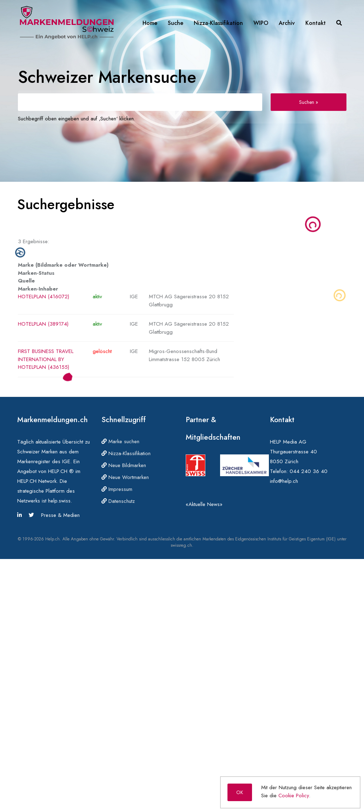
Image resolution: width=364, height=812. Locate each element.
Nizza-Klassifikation (218, 23)
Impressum (116, 489)
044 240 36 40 (308, 471)
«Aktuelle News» (204, 504)
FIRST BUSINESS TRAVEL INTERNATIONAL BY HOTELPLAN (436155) (45, 359)
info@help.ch (284, 481)
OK (239, 792)
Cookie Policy (293, 795)
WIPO (260, 23)
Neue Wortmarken (125, 477)
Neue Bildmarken (123, 465)
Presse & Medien (60, 515)
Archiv (287, 23)
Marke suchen (120, 441)
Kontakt (315, 23)
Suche (175, 23)
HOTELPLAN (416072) (43, 296)
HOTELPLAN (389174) (43, 324)
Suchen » (308, 102)
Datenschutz (118, 501)
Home (150, 23)
